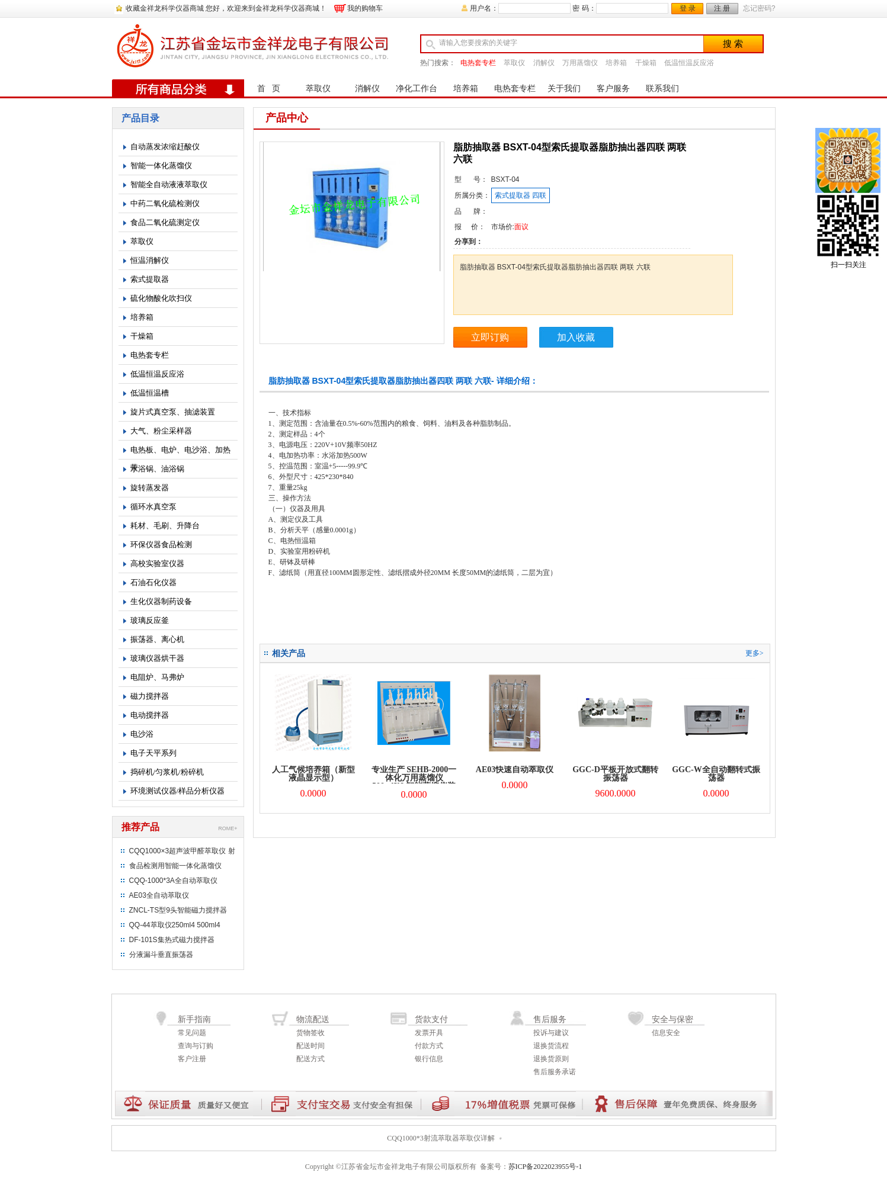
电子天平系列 (153, 752)
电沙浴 (141, 734)
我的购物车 (365, 8)
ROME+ (227, 828)
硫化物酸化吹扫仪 (161, 298)
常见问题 (192, 1033)
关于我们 (564, 88)
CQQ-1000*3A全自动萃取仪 (173, 880)
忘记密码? (759, 8)
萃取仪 (514, 63)
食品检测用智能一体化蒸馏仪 (175, 866)
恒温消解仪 (149, 260)
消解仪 (544, 63)
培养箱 (616, 63)
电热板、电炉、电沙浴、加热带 (180, 452)
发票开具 (429, 1033)
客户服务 (613, 88)
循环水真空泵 (153, 506)
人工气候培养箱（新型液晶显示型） (313, 773)
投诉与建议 (551, 1033)
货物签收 (310, 1033)
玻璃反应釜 (149, 620)
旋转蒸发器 (149, 487)
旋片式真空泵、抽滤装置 (172, 411)
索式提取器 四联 (520, 195)
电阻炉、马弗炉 (157, 677)
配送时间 (310, 1046)
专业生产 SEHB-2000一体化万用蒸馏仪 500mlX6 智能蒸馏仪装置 (414, 782)
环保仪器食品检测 (161, 544)
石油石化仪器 (153, 582)
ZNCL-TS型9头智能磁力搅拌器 (178, 910)
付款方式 (429, 1046)
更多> (754, 653)
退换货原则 (551, 1059)
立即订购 (490, 337)
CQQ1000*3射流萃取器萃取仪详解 (440, 1138)
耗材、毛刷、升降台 (165, 525)
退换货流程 (551, 1046)
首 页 (268, 88)
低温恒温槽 (149, 392)
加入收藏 (576, 337)
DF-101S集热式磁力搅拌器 (171, 940)
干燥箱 (646, 63)
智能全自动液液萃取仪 (168, 184)
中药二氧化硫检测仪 (165, 203)
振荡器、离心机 (157, 639)
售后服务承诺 (554, 1072)
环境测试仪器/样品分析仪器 (177, 790)
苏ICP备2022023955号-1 (545, 1166)
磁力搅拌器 (149, 696)
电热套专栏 (478, 63)
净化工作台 (416, 88)
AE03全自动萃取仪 (159, 895)
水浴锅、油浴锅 (157, 468)
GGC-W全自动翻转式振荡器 (716, 773)
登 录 (688, 8)
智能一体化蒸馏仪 (161, 165)
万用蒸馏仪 (580, 63)
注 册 (722, 8)
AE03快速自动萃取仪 (514, 769)
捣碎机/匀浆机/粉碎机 (167, 771)
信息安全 (666, 1033)
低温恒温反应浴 (689, 63)
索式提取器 (149, 279)
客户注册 (192, 1059)
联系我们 (662, 88)
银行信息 (429, 1059)
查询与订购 (195, 1046)
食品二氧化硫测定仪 (165, 222)
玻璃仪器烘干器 (157, 658)
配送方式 (310, 1059)
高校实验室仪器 (157, 563)
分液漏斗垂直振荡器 (161, 954)
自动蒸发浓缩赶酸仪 (165, 146)
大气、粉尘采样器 (161, 430)
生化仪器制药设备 (161, 601)
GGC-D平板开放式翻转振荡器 (615, 773)
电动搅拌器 (149, 715)
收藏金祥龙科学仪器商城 (165, 8)
